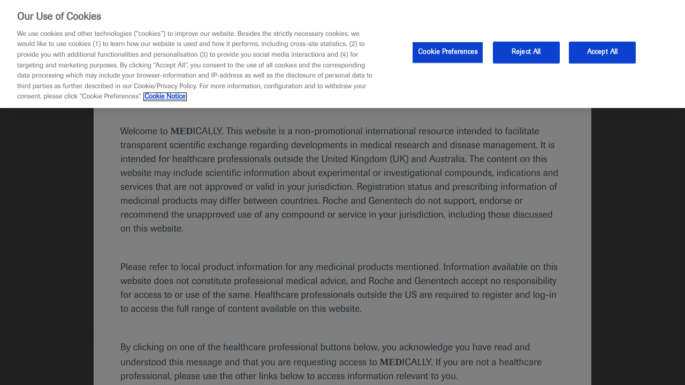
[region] (342, 54)
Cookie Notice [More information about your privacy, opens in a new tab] (165, 97)
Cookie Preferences (447, 52)
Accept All (602, 52)
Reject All (526, 52)
